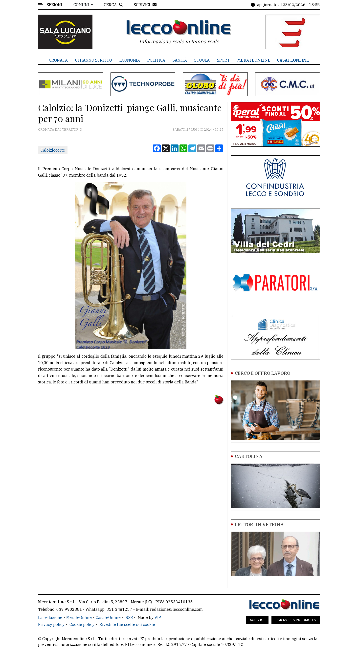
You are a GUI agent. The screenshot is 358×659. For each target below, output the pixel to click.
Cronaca (58, 60)
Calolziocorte (53, 150)
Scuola (202, 60)
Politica (156, 60)
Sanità (180, 60)
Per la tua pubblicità (295, 620)
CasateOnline (293, 60)
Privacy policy (51, 624)
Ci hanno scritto (93, 60)
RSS (129, 617)
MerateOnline (253, 60)
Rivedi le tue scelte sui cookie (127, 624)
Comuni (81, 4)
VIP (158, 617)
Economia (129, 60)
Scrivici (257, 620)
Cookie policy (81, 624)
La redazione (50, 617)
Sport (223, 60)
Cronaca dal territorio (60, 129)
